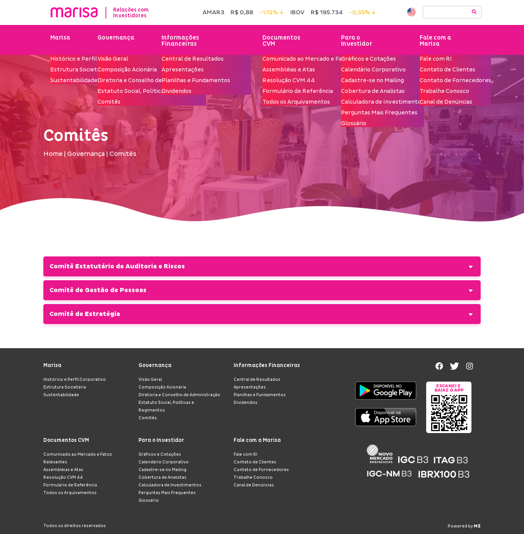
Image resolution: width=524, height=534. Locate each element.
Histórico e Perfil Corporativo (74, 379)
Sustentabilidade (61, 395)
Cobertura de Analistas (162, 477)
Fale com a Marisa (435, 41)
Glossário (148, 500)
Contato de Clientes (255, 462)
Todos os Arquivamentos (70, 493)
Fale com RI (245, 454)
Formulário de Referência (70, 485)
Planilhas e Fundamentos (260, 395)
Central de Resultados (257, 379)
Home (53, 155)
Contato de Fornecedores (261, 470)
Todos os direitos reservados (74, 526)
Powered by (464, 526)
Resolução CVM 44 (63, 477)
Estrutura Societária (64, 387)
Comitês (147, 418)
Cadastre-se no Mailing (162, 470)
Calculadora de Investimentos (169, 485)
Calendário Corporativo (163, 462)
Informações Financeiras (182, 41)
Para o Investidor (357, 41)
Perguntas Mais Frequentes (167, 493)
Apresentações (250, 387)
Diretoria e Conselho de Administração (179, 395)
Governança (116, 38)
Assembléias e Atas (63, 470)
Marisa (60, 38)
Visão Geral (150, 379)
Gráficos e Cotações (159, 454)
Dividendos (245, 402)
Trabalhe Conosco (253, 477)
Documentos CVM (282, 41)
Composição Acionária (162, 387)
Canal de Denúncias (254, 485)
